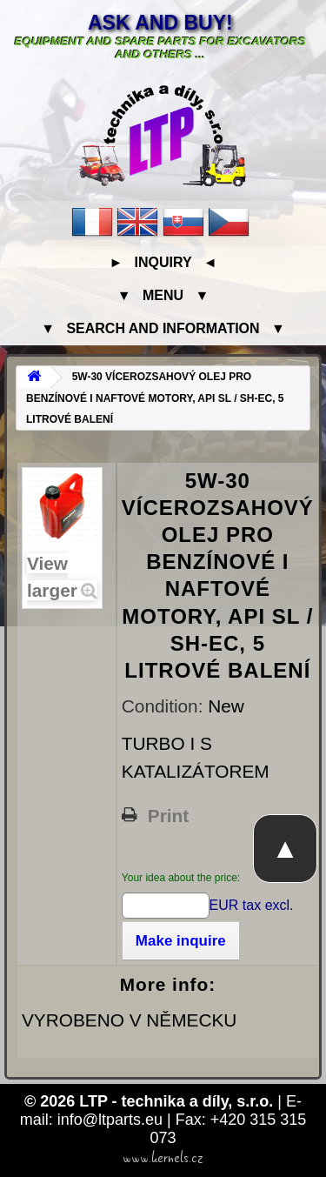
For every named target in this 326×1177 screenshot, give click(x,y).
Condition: (165, 706)
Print (168, 816)
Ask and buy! (160, 22)
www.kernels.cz (163, 1157)
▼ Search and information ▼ (163, 328)
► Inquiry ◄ (162, 262)
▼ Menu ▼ (163, 295)
